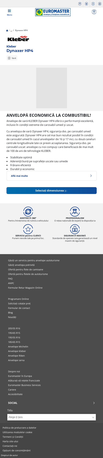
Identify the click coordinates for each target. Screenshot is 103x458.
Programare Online (18, 298)
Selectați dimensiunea (49, 190)
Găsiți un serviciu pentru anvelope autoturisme (34, 260)
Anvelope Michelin (18, 346)
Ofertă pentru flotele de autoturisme (28, 274)
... (11, 30)
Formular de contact (19, 308)
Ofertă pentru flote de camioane (25, 269)
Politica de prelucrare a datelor (19, 427)
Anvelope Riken (16, 355)
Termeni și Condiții (13, 436)
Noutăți (12, 317)
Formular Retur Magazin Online (25, 287)
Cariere (12, 389)
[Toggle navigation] (9, 12)
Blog (10, 312)
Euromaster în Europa (20, 376)
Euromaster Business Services (24, 385)
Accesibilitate (15, 394)
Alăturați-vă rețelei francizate (24, 380)
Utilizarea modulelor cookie (17, 432)
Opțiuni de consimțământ (16, 450)
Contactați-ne (10, 445)
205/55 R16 (14, 328)
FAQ (10, 278)
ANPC (11, 283)
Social (51, 403)
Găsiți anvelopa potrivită (21, 264)
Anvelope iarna (16, 360)
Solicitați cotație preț (19, 303)
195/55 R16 (14, 337)
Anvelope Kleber (17, 351)
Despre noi (14, 371)
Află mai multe (51, 175)
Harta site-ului (10, 441)
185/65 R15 (14, 342)
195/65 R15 (14, 332)
